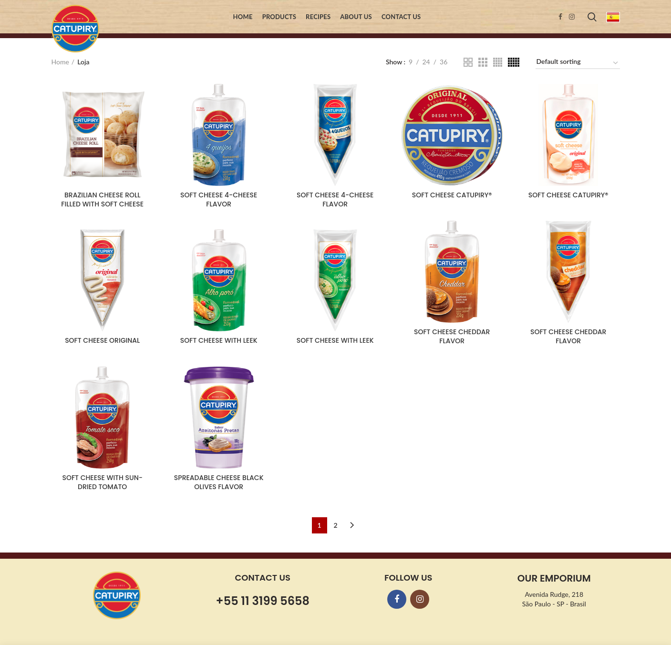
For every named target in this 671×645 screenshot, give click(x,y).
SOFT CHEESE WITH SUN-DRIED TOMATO (102, 482)
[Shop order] (578, 63)
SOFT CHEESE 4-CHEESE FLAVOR (218, 199)
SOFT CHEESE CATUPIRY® (452, 195)
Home (60, 62)
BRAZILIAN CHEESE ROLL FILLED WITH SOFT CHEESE (102, 199)
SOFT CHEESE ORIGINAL (102, 340)
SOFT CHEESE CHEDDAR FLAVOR (452, 336)
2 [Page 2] (335, 525)
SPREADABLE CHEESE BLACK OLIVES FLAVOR (219, 482)
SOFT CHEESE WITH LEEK (219, 340)
